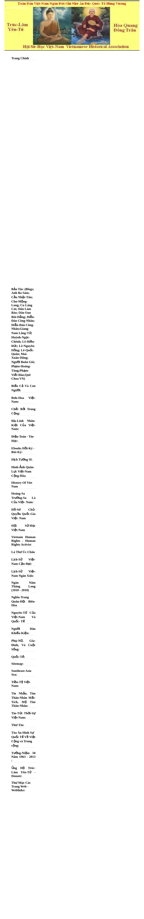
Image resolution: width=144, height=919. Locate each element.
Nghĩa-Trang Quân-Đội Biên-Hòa (23, 601)
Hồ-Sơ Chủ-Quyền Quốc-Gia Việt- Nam (23, 514)
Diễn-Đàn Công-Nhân (23, 318)
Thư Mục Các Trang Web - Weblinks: (21, 786)
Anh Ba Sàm (20, 293)
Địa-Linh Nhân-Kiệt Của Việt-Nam (23, 425)
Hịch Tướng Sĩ (21, 459)
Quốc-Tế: (18, 657)
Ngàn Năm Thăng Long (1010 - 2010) (23, 586)
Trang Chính (20, 58)
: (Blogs (28, 289)
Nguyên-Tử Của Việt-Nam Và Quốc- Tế (23, 617)
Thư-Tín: (17, 725)
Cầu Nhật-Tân (21, 297)
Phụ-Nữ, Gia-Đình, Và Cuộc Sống (23, 645)
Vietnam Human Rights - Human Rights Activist (23, 540)
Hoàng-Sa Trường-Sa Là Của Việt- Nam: (23, 498)
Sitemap (17, 663)
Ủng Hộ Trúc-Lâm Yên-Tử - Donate (23, 772)
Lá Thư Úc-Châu (23, 552)
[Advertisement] (23, 119)
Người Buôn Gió (22, 362)
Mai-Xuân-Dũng (19, 355)
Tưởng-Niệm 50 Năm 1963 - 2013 (23, 755)
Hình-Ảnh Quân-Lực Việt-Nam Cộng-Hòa (22, 471)
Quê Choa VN (21, 376)
